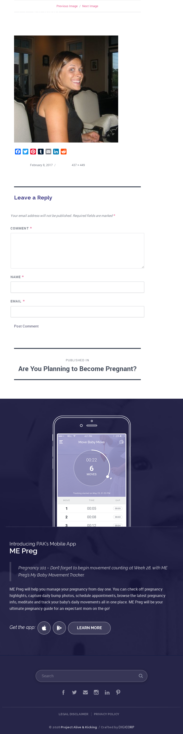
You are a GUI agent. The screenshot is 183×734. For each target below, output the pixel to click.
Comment (21, 228)
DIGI (126, 727)
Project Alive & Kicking (79, 727)
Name (17, 277)
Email (17, 301)
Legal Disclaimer (73, 714)
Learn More (89, 628)
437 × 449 (78, 165)
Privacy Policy (106, 714)
